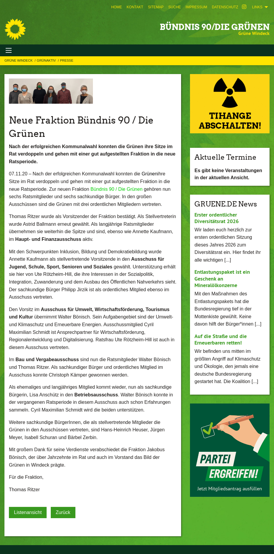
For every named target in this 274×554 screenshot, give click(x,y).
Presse (66, 60)
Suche (174, 7)
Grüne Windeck (19, 60)
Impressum (196, 7)
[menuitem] (116, 7)
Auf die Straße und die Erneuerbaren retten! (220, 339)
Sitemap (156, 7)
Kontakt (135, 7)
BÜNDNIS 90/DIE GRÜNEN (215, 27)
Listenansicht (28, 512)
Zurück (63, 512)
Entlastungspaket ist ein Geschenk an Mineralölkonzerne (222, 278)
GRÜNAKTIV (47, 60)
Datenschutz (225, 7)
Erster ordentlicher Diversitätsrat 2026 (216, 218)
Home (116, 7)
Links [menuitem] (257, 7)
